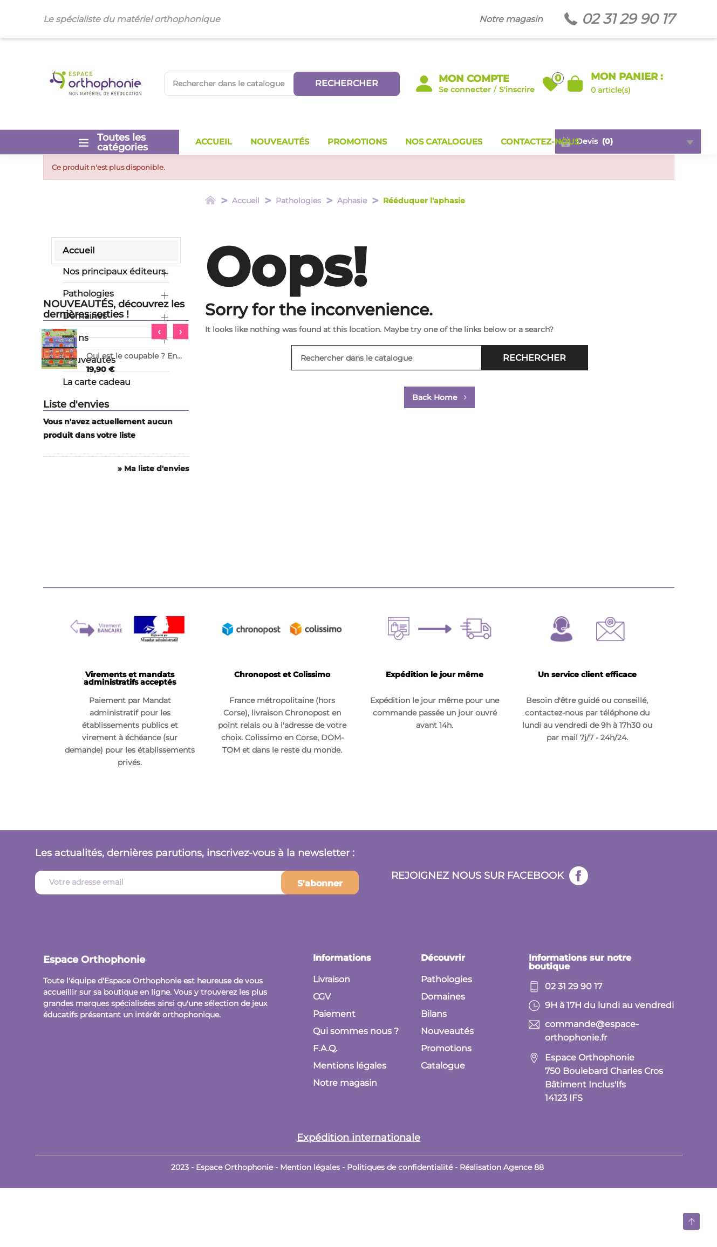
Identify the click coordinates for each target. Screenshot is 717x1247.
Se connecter (465, 89)
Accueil (78, 250)
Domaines (85, 316)
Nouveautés (89, 360)
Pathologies (88, 293)
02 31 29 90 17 (628, 19)
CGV (322, 1055)
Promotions (446, 1107)
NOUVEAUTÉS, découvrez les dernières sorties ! (114, 441)
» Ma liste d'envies (153, 614)
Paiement (334, 1072)
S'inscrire (517, 89)
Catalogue (443, 1124)
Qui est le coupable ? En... (134, 488)
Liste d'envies (76, 550)
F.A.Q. (325, 1107)
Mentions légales (349, 1124)
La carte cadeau (97, 382)
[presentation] (159, 464)
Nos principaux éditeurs (114, 271)
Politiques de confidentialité (400, 1226)
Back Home (439, 397)
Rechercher (346, 83)
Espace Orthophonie (94, 1018)
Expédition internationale (358, 1196)
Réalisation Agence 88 (502, 1226)
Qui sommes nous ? (356, 1090)
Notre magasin (511, 19)
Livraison (331, 1038)
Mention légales (310, 1226)
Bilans (75, 338)
